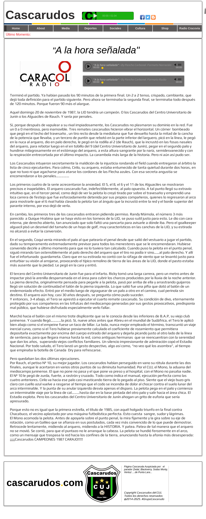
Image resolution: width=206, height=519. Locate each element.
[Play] (95, 16)
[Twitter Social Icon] (147, 17)
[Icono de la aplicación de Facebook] (142, 17)
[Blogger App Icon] (153, 17)
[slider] (180, 65)
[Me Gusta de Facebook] (188, 17)
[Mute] (176, 65)
